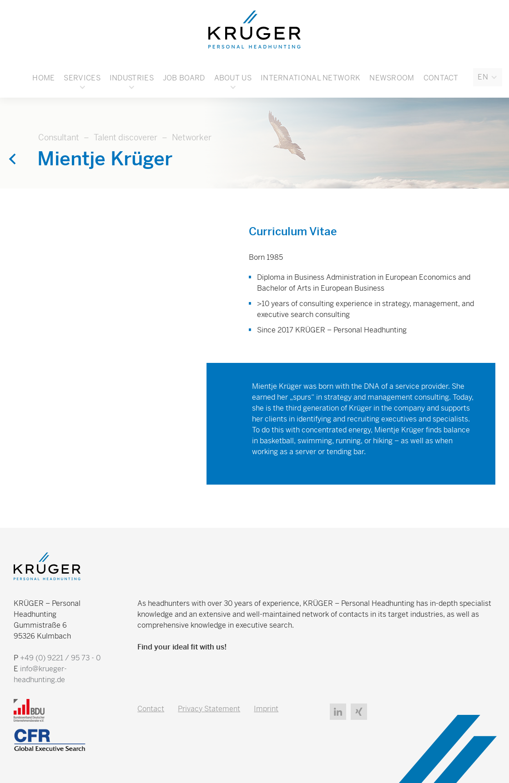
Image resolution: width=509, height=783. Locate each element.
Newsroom (391, 78)
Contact (441, 78)
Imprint (266, 709)
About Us (233, 78)
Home (43, 78)
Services (82, 78)
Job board (184, 78)
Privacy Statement (209, 709)
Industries (132, 78)
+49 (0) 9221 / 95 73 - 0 (60, 658)
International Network (310, 78)
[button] (487, 77)
